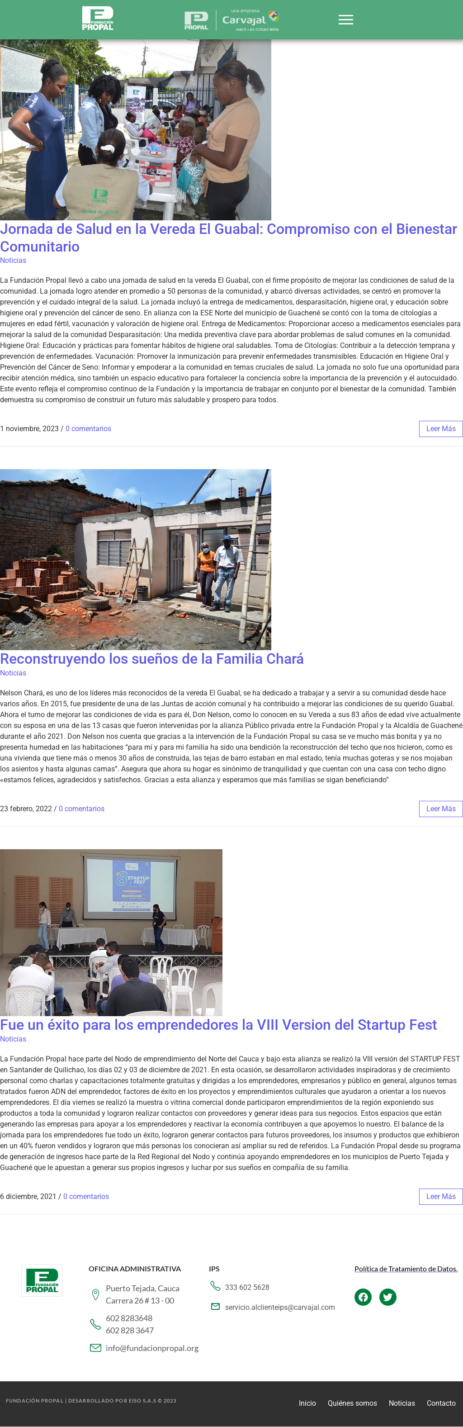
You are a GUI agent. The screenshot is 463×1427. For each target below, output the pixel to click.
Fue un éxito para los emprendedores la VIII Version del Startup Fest (218, 1024)
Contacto (441, 1403)
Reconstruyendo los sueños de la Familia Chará (152, 658)
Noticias (13, 260)
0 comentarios (88, 428)
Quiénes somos (352, 1403)
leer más (441, 428)
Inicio (307, 1403)
